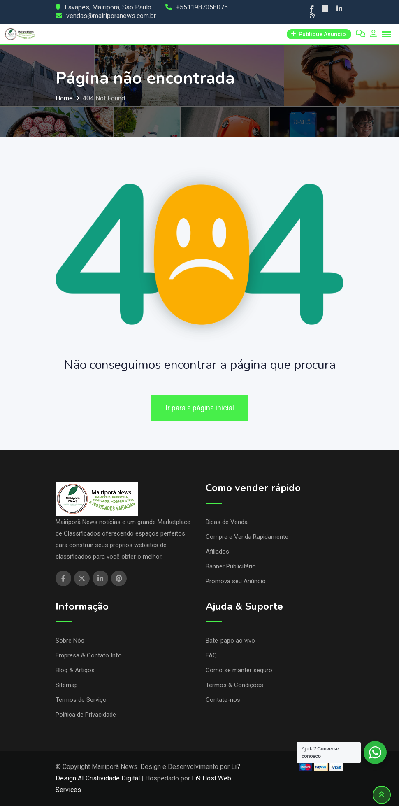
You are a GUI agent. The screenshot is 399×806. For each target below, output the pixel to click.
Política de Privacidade (86, 714)
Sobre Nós (70, 640)
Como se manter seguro (239, 670)
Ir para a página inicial (199, 407)
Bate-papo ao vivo (230, 640)
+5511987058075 (202, 7)
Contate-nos (223, 700)
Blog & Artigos (75, 670)
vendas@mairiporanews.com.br (111, 16)
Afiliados (217, 551)
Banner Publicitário (231, 566)
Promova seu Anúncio (236, 581)
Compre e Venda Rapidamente (247, 536)
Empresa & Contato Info (89, 655)
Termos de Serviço (81, 700)
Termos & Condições (234, 685)
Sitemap (67, 685)
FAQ (211, 655)
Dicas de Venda (227, 522)
